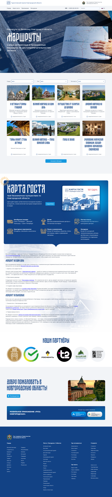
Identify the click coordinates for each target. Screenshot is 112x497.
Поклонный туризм (47, 476)
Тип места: (74, 81)
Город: (8, 81)
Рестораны (74, 472)
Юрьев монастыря (18, 309)
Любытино (9, 456)
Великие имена (94, 478)
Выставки (45, 448)
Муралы (45, 465)
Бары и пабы (74, 467)
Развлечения (46, 483)
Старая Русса (10, 449)
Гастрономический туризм (49, 450)
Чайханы (73, 478)
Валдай (8, 454)
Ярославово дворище (28, 280)
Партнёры (93, 448)
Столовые (73, 474)
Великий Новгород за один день (30, 266)
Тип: (38, 81)
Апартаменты (74, 446)
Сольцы (9, 462)
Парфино (23, 447)
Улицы (44, 487)
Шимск (8, 471)
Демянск (9, 465)
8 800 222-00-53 (73, 8)
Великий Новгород (11, 447)
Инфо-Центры (94, 469)
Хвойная (23, 452)
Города (9, 8)
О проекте (93, 446)
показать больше (56, 161)
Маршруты (93, 457)
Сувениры (93, 476)
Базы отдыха (74, 448)
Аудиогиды (93, 471)
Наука (44, 468)
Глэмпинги (73, 450)
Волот (22, 460)
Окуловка (23, 458)
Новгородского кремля (29, 271)
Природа (45, 481)
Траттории (73, 476)
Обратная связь (94, 450)
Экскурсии (34, 8)
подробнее (50, 204)
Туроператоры (94, 467)
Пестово (9, 467)
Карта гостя (16, 8)
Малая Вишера (24, 449)
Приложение (25, 8)
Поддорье (23, 456)
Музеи (44, 463)
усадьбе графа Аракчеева (29, 288)
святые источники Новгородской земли (29, 314)
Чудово (8, 458)
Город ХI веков (68, 139)
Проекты (93, 455)
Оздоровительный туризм (49, 472)
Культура (45, 459)
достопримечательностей (13, 255)
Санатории (74, 457)
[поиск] (90, 8)
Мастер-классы (47, 461)
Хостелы (73, 459)
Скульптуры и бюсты (48, 485)
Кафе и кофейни (75, 470)
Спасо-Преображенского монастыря (34, 309)
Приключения (46, 479)
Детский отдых (46, 452)
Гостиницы (73, 455)
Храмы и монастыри (48, 490)
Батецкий (23, 454)
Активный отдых (47, 446)
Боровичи (9, 452)
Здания (45, 455)
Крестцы (9, 460)
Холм (8, 469)
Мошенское (24, 465)
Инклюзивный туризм (48, 457)
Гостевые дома (75, 452)
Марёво (23, 462)
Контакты (93, 452)
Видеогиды (93, 473)
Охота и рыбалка (47, 474)
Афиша (92, 459)
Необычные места (47, 470)
